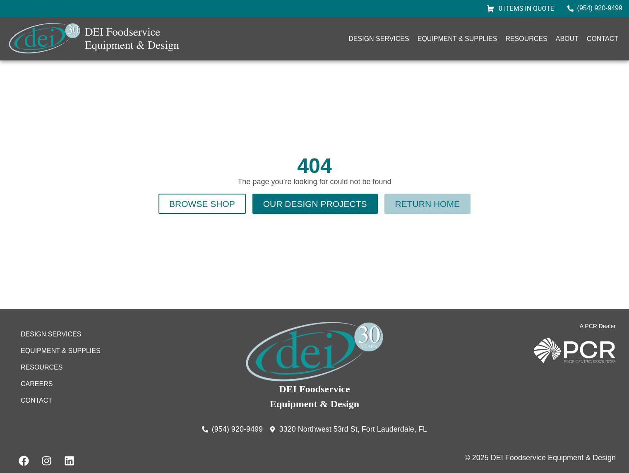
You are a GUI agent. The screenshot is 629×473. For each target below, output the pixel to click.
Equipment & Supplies (457, 38)
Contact (602, 38)
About (567, 38)
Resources (526, 38)
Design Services (378, 38)
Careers (37, 383)
